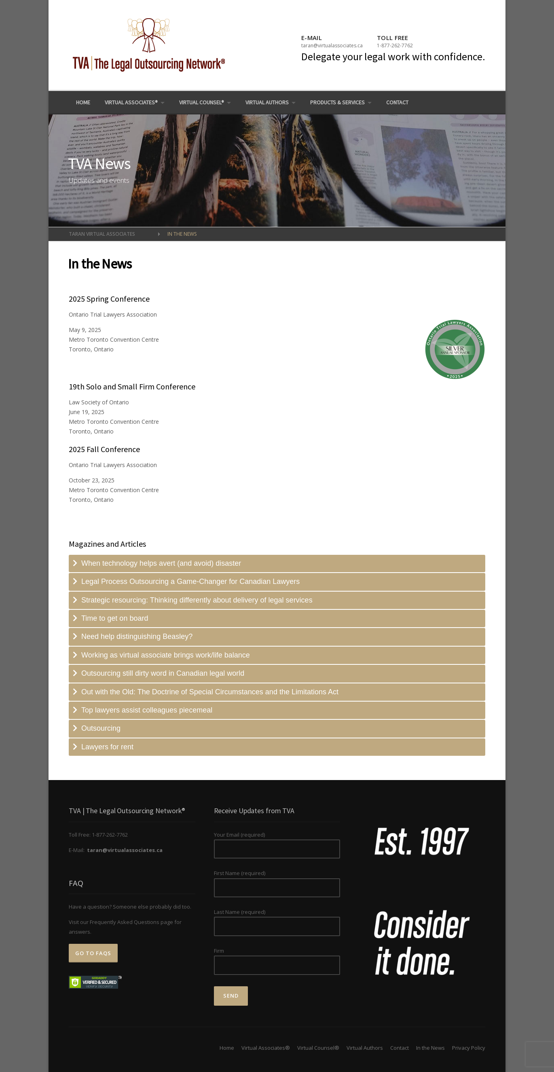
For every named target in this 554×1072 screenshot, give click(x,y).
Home (83, 102)
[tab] (277, 563)
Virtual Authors (267, 102)
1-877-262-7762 (395, 45)
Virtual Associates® (131, 102)
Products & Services (337, 102)
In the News (430, 1047)
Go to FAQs (93, 953)
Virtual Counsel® (201, 102)
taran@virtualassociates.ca (332, 45)
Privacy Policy (468, 1047)
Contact (397, 102)
